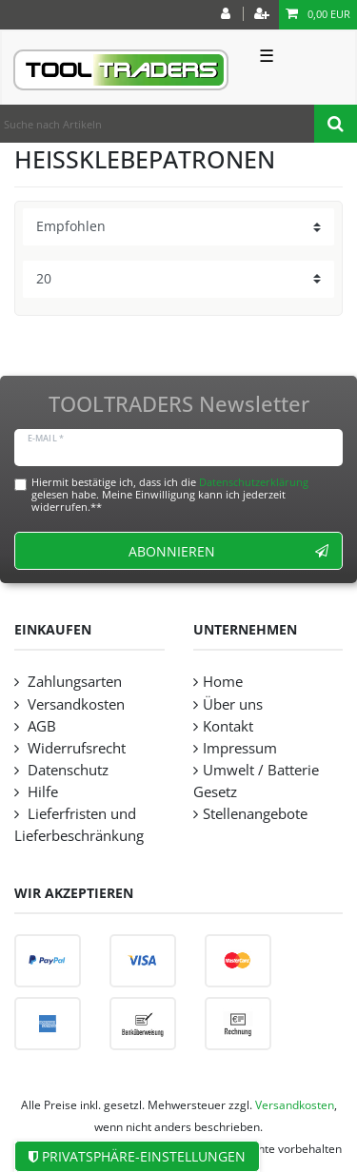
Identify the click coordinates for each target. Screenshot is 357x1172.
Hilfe (41, 792)
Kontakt (228, 726)
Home (223, 682)
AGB (40, 726)
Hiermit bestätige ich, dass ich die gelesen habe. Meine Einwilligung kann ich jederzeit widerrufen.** (169, 494)
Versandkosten (74, 704)
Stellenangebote (255, 814)
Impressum (240, 748)
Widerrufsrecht (75, 748)
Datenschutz (66, 770)
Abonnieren (228, 551)
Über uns (233, 704)
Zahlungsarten (73, 682)
